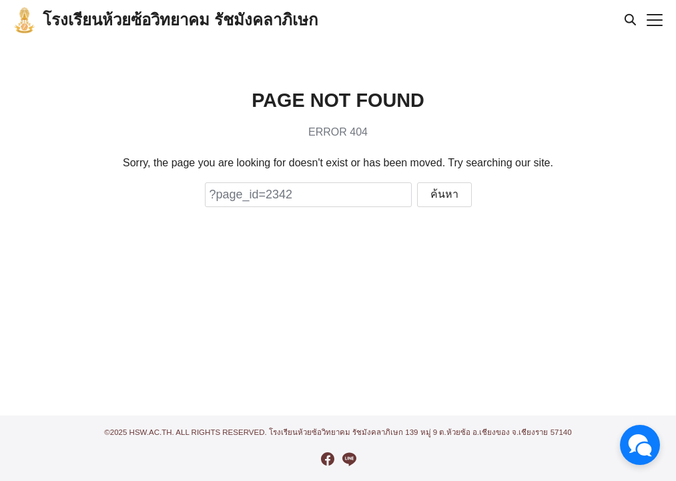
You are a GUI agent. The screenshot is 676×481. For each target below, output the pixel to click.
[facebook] (328, 459)
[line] (349, 459)
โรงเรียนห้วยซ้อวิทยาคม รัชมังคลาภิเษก (180, 20)
